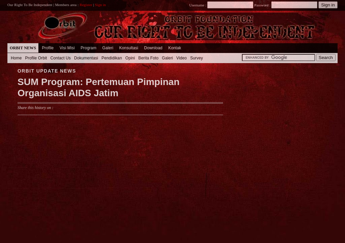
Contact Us (60, 58)
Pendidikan (111, 58)
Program (88, 48)
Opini (130, 58)
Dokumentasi (86, 58)
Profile (48, 48)
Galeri (107, 48)
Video (181, 58)
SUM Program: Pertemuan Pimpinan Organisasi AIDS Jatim (99, 88)
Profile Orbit (36, 58)
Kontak (174, 48)
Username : (221, 5)
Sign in (100, 5)
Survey (196, 58)
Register (86, 5)
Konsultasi (128, 48)
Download (153, 48)
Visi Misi (67, 48)
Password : (262, 5)
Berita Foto (148, 58)
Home (16, 58)
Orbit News (23, 48)
